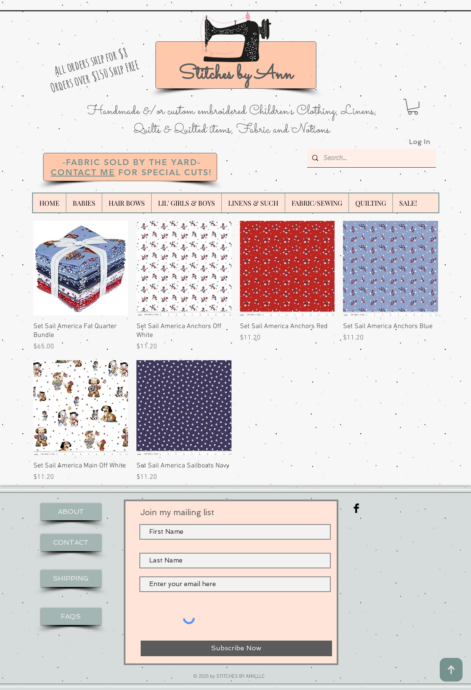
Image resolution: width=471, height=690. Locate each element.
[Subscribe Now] (236, 648)
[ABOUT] (71, 511)
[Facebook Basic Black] (356, 508)
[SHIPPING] (71, 578)
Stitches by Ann (236, 74)
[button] (412, 107)
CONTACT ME (83, 172)
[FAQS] (71, 616)
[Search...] (370, 158)
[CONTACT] (71, 542)
